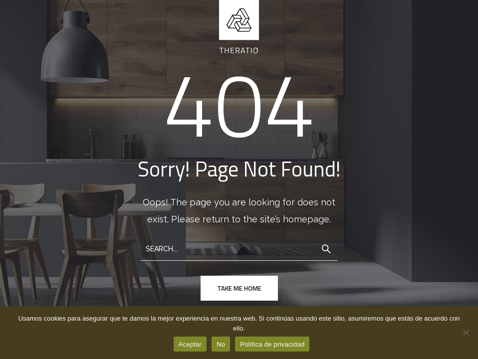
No (221, 344)
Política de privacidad (272, 344)
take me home (239, 288)
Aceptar (190, 344)
